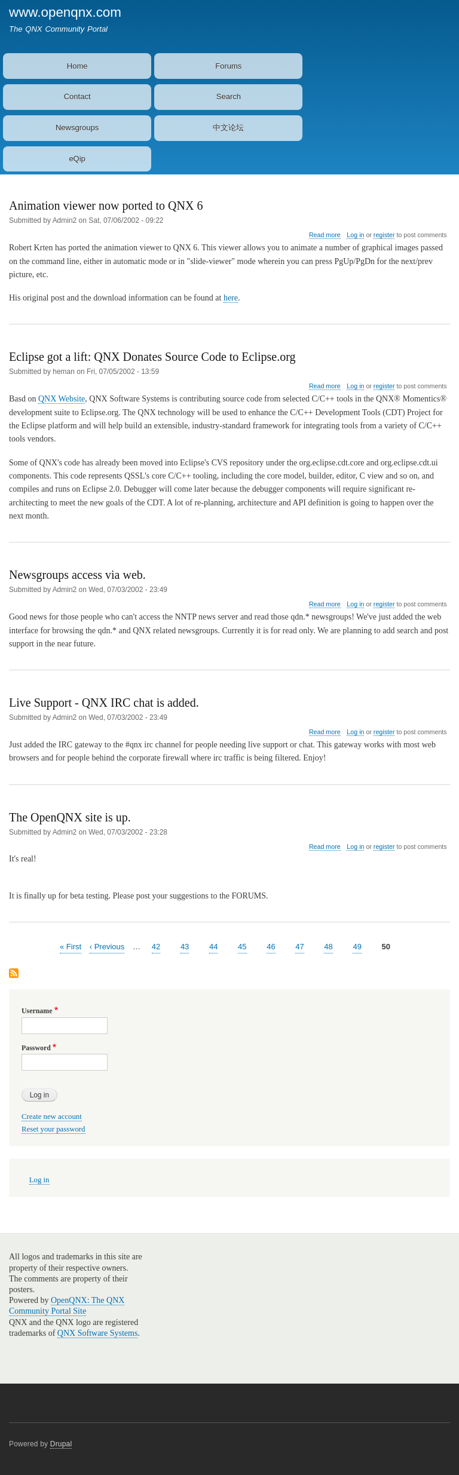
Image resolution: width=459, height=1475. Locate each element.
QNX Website (61, 398)
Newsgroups (77, 127)
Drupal (61, 1444)
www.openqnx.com (65, 12)
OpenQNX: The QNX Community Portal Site (66, 1305)
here (231, 297)
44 (213, 946)
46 (271, 946)
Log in (355, 234)
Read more (325, 235)
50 (386, 946)
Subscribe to (14, 974)
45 (242, 946)
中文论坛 (228, 127)
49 (357, 946)
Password (36, 1048)
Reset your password (53, 1129)
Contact (77, 96)
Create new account (52, 1116)
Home (77, 66)
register (384, 234)
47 (299, 946)
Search (228, 96)
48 (328, 946)
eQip (77, 158)
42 (156, 946)
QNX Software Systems (97, 1333)
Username (37, 1011)
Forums (228, 66)
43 (184, 946)
